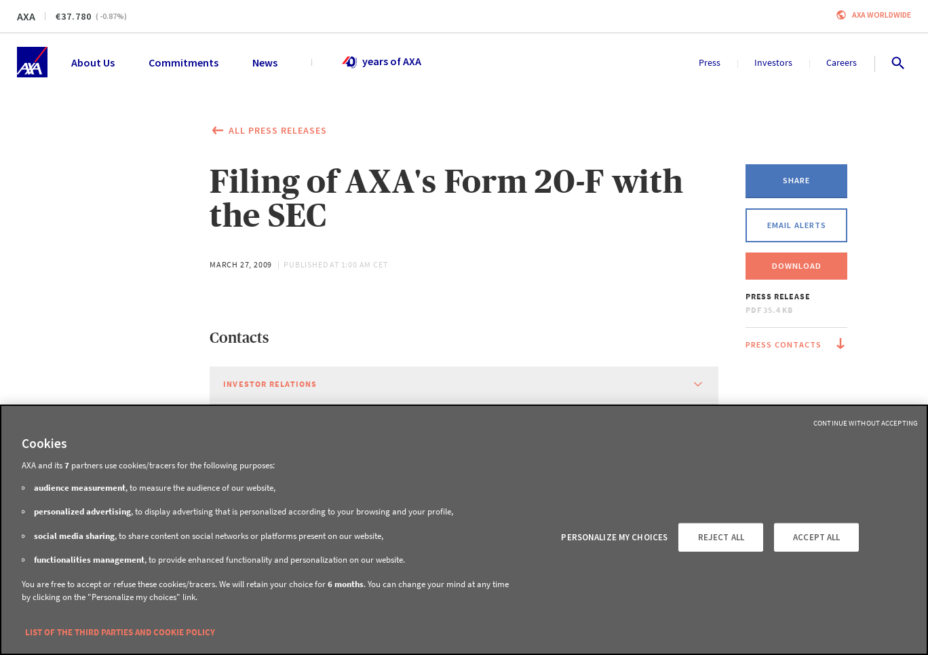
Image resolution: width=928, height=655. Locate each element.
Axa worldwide (881, 15)
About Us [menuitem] (93, 62)
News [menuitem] (264, 62)
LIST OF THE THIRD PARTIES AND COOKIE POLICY (120, 632)
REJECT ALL (721, 537)
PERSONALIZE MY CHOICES (614, 537)
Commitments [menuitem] (183, 62)
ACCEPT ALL (816, 537)
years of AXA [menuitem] (381, 62)
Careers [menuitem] (841, 62)
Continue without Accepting (865, 423)
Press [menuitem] (709, 62)
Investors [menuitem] (773, 62)
